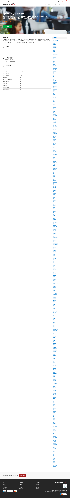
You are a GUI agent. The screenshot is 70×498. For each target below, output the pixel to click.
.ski (53, 377)
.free (54, 194)
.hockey (54, 229)
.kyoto (54, 255)
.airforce (54, 44)
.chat (54, 108)
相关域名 (55, 37)
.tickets (54, 409)
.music (54, 298)
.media (54, 282)
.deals (54, 140)
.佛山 (54, 455)
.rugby (54, 355)
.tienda (54, 411)
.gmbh (54, 211)
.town (54, 419)
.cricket (54, 134)
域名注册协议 (47, 491)
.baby (54, 61)
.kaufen (54, 252)
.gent (54, 207)
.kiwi (54, 254)
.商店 (54, 458)
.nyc (54, 309)
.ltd (53, 272)
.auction (54, 57)
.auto (54, 59)
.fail (53, 172)
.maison (54, 275)
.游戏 (54, 461)
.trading (54, 423)
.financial (55, 182)
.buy (54, 90)
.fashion (54, 177)
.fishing (54, 184)
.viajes (54, 430)
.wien (54, 445)
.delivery (54, 143)
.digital (54, 151)
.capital (54, 97)
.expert (54, 169)
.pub (54, 333)
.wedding (55, 444)
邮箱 (49, 4)
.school (54, 365)
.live (54, 265)
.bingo (54, 75)
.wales (54, 440)
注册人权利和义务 (54, 491)
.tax (54, 401)
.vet (54, 429)
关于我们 (4, 484)
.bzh (54, 91)
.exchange (55, 168)
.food (54, 189)
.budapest (55, 86)
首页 (41, 4)
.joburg (54, 250)
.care (54, 100)
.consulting (55, 126)
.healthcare (55, 226)
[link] (63, 494)
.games (54, 204)
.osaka (54, 313)
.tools (54, 416)
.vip (53, 434)
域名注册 (37, 484)
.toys (54, 422)
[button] (6, 1)
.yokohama (55, 465)
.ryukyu (54, 359)
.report (54, 347)
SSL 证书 (55, 4)
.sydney (54, 397)
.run (54, 358)
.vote (54, 438)
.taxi (54, 402)
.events (54, 166)
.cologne (54, 122)
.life (53, 262)
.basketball (55, 68)
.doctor (54, 155)
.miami (54, 286)
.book (54, 79)
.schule (54, 366)
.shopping (55, 373)
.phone (54, 319)
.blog (54, 76)
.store (54, 386)
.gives (54, 209)
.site (54, 376)
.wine (54, 447)
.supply (54, 393)
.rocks (54, 354)
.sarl (54, 363)
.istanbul (54, 247)
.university (55, 426)
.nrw (54, 308)
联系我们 (4, 485)
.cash (54, 104)
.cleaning (55, 115)
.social (54, 380)
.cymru (54, 136)
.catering (54, 107)
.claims (54, 114)
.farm (54, 176)
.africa (54, 43)
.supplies (55, 391)
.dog (54, 157)
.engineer (55, 162)
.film (54, 179)
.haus (54, 223)
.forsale (54, 191)
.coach (54, 119)
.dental (54, 144)
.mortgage (55, 293)
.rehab (54, 343)
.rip (53, 352)
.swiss (54, 395)
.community (55, 123)
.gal (54, 202)
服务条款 (60, 491)
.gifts (54, 208)
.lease (54, 259)
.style (54, 388)
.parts (54, 318)
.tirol (54, 413)
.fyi (53, 201)
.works (54, 448)
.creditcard (55, 133)
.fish (54, 183)
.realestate (55, 338)
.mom (54, 290)
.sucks (54, 390)
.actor (54, 41)
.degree (54, 141)
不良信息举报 (21, 487)
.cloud (54, 118)
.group (54, 219)
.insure (54, 241)
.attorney (54, 55)
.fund (54, 197)
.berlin (54, 72)
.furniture (55, 198)
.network (54, 302)
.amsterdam (55, 47)
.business (55, 89)
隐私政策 (65, 491)
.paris (54, 315)
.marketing (55, 279)
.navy (54, 301)
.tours (54, 418)
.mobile (54, 287)
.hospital (54, 232)
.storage (54, 384)
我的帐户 (65, 4)
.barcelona (55, 65)
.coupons (55, 130)
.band (54, 62)
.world (54, 451)
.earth (54, 158)
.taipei (54, 398)
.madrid (54, 273)
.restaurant (55, 350)
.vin (53, 433)
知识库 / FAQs (21, 488)
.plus (54, 326)
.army (54, 51)
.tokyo (54, 415)
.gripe (54, 218)
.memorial (55, 284)
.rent (54, 345)
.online (54, 312)
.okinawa (55, 311)
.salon (54, 362)
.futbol (54, 200)
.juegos (54, 251)
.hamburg (55, 222)
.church (54, 109)
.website (54, 443)
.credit (54, 132)
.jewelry (54, 248)
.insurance (55, 240)
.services (55, 370)
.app (54, 50)
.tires (54, 412)
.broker (54, 83)
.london (54, 269)
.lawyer (54, 258)
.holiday (54, 230)
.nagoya (54, 300)
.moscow (55, 294)
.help (54, 227)
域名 (45, 4)
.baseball (55, 66)
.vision (54, 436)
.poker (54, 327)
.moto (54, 295)
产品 (60, 4)
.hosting (54, 233)
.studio (54, 387)
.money (54, 291)
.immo (54, 236)
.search (54, 368)
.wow (54, 452)
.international (55, 243)
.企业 (54, 462)
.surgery (54, 394)
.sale (54, 361)
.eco (54, 159)
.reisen (54, 344)
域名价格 (37, 485)
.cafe (54, 93)
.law (54, 257)
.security (54, 369)
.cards (54, 98)
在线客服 (22, 475)
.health (54, 225)
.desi (54, 147)
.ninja (54, 305)
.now (54, 307)
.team (54, 404)
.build (54, 87)
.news (54, 304)
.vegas (54, 427)
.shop (54, 372)
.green (54, 216)
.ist (53, 245)
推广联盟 (4, 488)
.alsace (54, 46)
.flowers (54, 187)
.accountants (55, 40)
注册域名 (7, 26)
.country (54, 129)
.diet (54, 150)
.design (54, 148)
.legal (54, 261)
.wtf (53, 454)
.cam (54, 94)
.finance (54, 180)
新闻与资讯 (5, 487)
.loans (54, 268)
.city (54, 111)
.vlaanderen (55, 437)
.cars (54, 101)
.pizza (54, 322)
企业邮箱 (37, 487)
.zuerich (54, 466)
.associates (55, 54)
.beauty (54, 71)
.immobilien (55, 237)
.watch (54, 441)
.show (54, 375)
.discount (55, 154)
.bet (54, 73)
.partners (55, 316)
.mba (54, 280)
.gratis (54, 215)
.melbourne (55, 283)
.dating (54, 139)
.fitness (54, 186)
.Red (54, 341)
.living (54, 266)
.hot (54, 234)
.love (54, 270)
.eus (54, 165)
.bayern (54, 69)
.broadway (55, 80)
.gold (54, 212)
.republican (55, 348)
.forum (54, 193)
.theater (54, 408)
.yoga (54, 463)
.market (54, 277)
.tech (54, 405)
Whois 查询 (21, 485)
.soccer (54, 379)
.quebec (54, 334)
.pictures (54, 320)
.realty (54, 340)
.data (54, 137)
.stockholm (55, 383)
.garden (54, 205)
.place (54, 323)
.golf (54, 214)
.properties (55, 330)
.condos (54, 125)
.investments (55, 244)
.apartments (55, 48)
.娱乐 (54, 459)
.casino (54, 105)
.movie (54, 297)
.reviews (54, 351)
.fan (54, 175)
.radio (54, 337)
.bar (54, 64)
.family (54, 173)
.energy (54, 161)
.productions (55, 329)
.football (54, 190)
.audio (54, 58)
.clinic (54, 116)
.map (54, 276)
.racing (54, 336)
